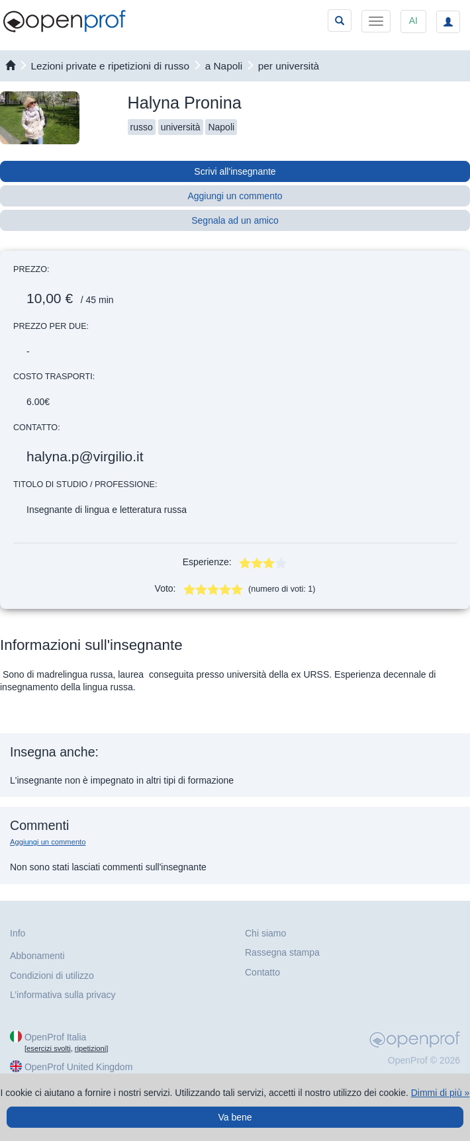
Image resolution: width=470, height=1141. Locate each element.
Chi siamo (265, 933)
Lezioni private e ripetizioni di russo (110, 65)
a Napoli (223, 65)
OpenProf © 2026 (424, 1060)
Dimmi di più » (440, 1092)
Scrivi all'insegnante (234, 171)
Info (17, 933)
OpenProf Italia (55, 1037)
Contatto (262, 972)
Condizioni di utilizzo (52, 975)
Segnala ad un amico (235, 220)
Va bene (235, 1117)
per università (288, 65)
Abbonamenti (37, 955)
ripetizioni (90, 1048)
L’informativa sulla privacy (63, 994)
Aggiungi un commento (234, 196)
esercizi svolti (48, 1048)
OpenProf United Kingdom (78, 1067)
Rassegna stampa (282, 952)
